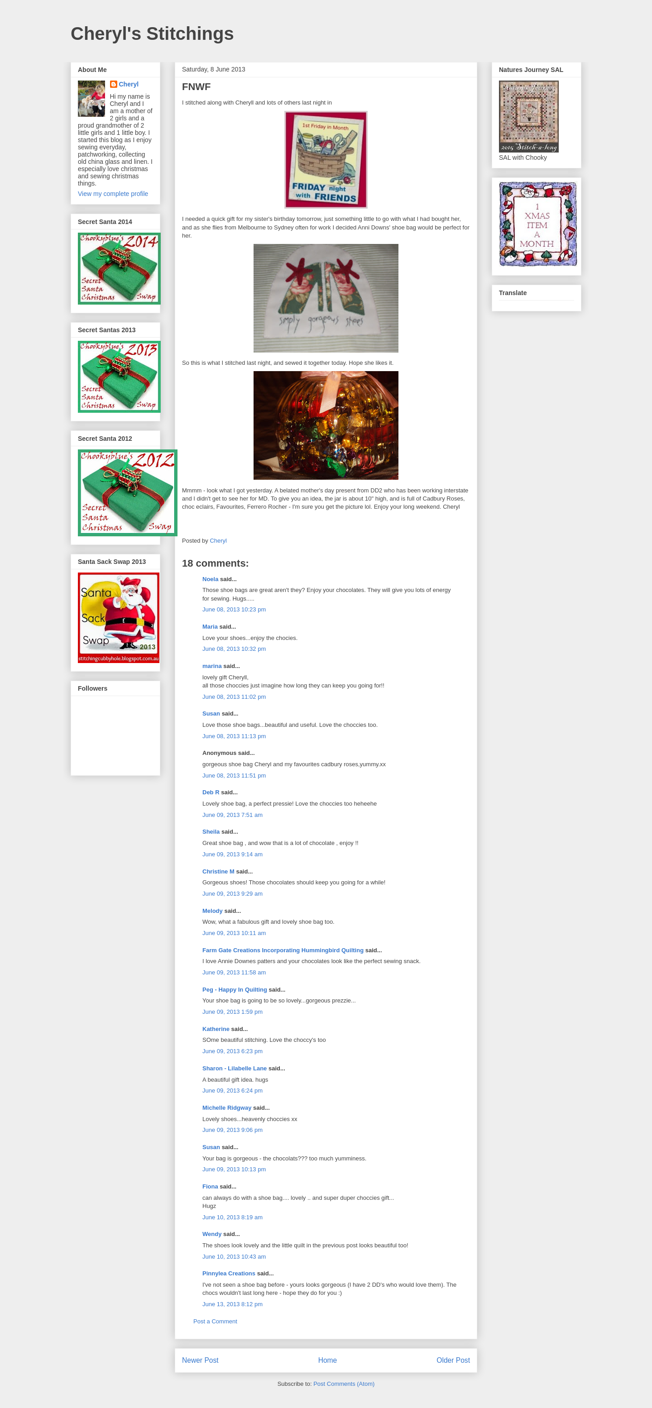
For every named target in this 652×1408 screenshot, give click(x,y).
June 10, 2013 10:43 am (234, 1256)
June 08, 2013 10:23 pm (234, 609)
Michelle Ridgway (226, 1107)
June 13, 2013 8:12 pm (232, 1304)
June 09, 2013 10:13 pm (234, 1169)
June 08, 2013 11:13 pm (234, 736)
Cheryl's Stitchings (152, 33)
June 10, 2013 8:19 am (232, 1217)
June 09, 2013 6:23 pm (232, 1051)
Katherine (216, 1029)
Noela (210, 579)
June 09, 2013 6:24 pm (232, 1090)
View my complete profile (113, 193)
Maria (210, 626)
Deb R (211, 792)
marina (212, 666)
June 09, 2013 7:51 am (232, 814)
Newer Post (200, 1360)
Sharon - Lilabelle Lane (234, 1068)
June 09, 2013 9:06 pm (232, 1129)
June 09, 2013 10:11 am (234, 933)
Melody (212, 910)
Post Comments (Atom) (343, 1383)
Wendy (211, 1234)
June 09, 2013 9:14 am (232, 854)
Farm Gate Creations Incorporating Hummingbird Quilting (283, 950)
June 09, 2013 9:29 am (232, 893)
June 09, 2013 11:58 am (234, 972)
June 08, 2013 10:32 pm (234, 648)
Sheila (211, 831)
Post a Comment (215, 1321)
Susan (211, 713)
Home (327, 1360)
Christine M (218, 871)
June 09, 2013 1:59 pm (232, 1011)
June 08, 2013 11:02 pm (234, 696)
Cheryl (129, 84)
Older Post (453, 1360)
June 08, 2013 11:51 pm (234, 775)
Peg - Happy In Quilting (234, 989)
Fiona (210, 1186)
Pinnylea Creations (228, 1273)
